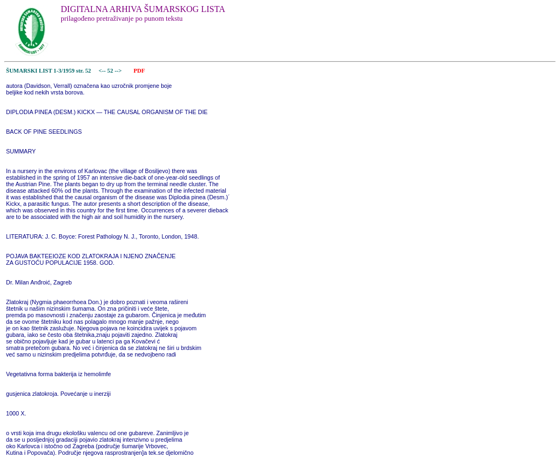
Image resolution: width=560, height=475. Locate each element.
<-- (102, 71)
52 (110, 71)
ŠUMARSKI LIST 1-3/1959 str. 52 (48, 71)
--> (118, 71)
